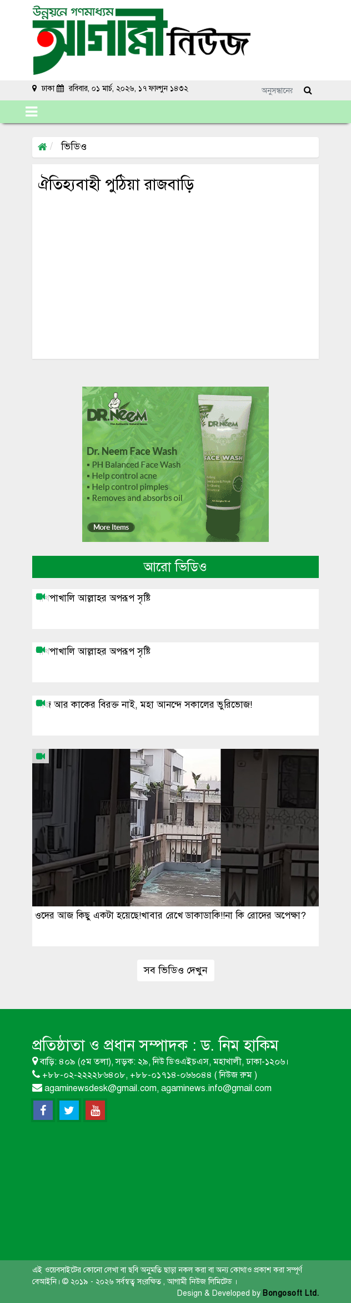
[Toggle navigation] (31, 112)
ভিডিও (72, 146)
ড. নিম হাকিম (239, 1045)
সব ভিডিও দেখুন (176, 970)
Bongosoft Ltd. (291, 1293)
